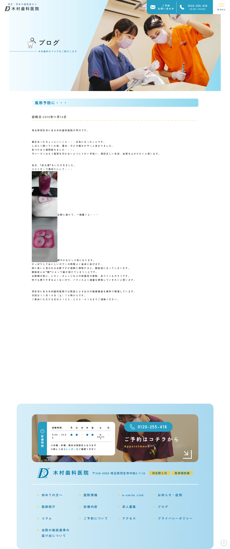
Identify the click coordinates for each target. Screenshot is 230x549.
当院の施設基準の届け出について (56, 533)
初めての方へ (52, 495)
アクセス (129, 518)
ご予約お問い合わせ (166, 7)
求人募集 (129, 506)
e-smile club (133, 495)
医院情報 (91, 495)
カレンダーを (71, 449)
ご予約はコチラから (158, 442)
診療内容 (91, 506)
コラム (47, 518)
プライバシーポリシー (175, 518)
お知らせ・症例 (170, 495)
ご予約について (96, 518)
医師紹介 (49, 506)
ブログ (163, 506)
